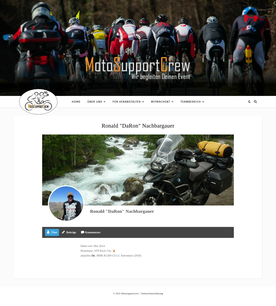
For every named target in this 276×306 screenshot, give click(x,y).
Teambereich (191, 101)
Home (76, 101)
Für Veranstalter (127, 101)
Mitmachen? (160, 101)
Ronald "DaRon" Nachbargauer (122, 211)
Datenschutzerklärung (152, 293)
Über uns (94, 101)
